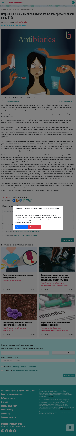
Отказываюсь (34, 227)
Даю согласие (21, 227)
